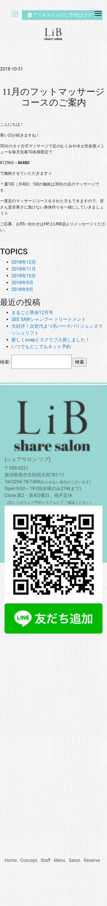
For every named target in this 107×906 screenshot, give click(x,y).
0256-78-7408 (26, 481)
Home (11, 860)
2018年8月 (22, 289)
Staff (46, 860)
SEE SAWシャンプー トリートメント (48, 319)
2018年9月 (22, 282)
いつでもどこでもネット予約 (41, 346)
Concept (28, 860)
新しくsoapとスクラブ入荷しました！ (50, 339)
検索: (5, 362)
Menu (59, 860)
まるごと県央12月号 (32, 312)
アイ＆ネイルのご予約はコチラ (62, 15)
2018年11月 (23, 269)
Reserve (92, 860)
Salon (74, 860)
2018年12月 (23, 262)
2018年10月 (23, 275)
